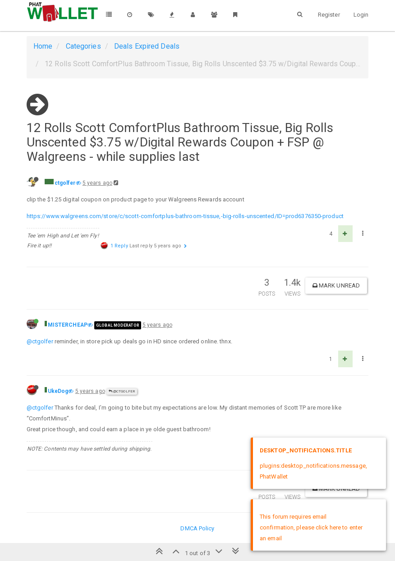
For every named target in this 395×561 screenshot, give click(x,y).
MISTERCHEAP (67, 325)
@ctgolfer (40, 341)
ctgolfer (65, 183)
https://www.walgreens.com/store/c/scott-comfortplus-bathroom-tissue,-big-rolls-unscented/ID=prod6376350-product (185, 216)
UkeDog (58, 391)
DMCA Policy (197, 528)
